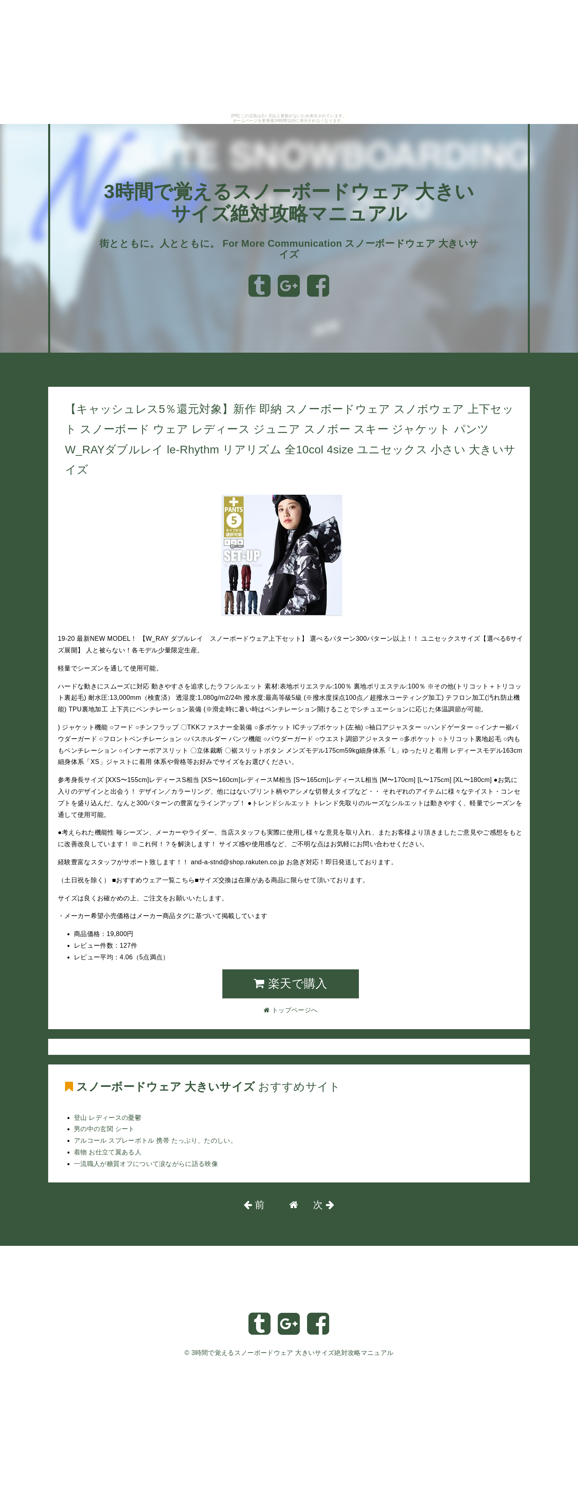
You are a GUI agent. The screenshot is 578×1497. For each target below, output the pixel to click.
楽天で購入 (290, 983)
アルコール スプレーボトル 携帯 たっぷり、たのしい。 (155, 1140)
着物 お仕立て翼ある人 (107, 1152)
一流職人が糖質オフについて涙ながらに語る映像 (146, 1163)
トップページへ (75, 374)
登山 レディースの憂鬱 (107, 1117)
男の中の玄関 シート (104, 1128)
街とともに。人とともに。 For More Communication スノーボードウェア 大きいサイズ (289, 249)
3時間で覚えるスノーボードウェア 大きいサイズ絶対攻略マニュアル (292, 1352)
